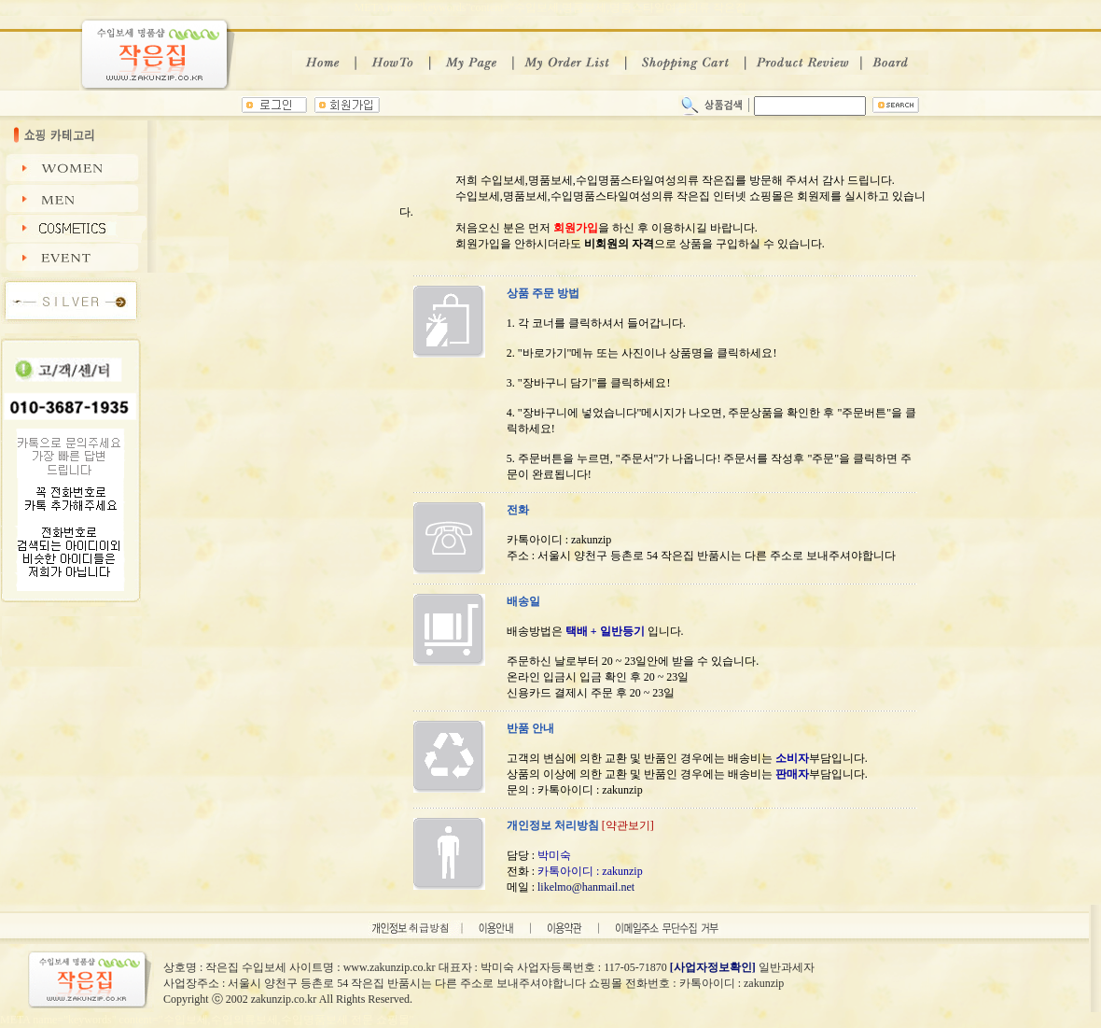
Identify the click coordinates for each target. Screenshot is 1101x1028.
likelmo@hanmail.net (585, 887)
